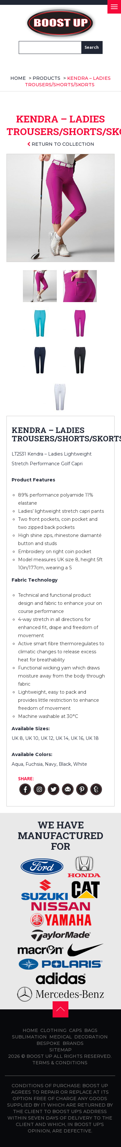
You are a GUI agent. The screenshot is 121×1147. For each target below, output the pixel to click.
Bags (90, 1030)
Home (18, 78)
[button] (60, 1009)
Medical (60, 1037)
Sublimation (29, 1037)
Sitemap (60, 1050)
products (46, 78)
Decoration (91, 1037)
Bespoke (48, 1043)
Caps (75, 1030)
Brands (73, 1043)
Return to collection (60, 144)
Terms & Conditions (59, 1063)
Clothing (53, 1030)
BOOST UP (39, 1056)
